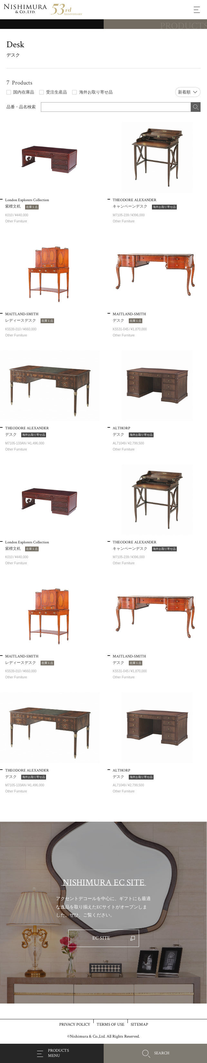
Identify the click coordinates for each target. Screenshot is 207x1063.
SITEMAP (139, 1024)
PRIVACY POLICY (74, 1024)
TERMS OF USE (110, 1024)
